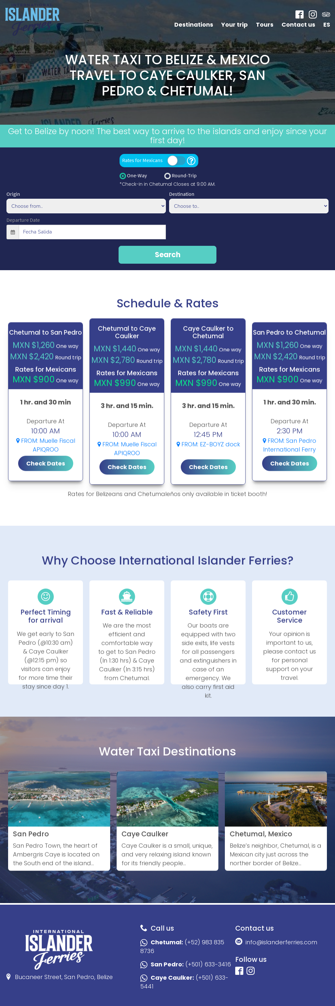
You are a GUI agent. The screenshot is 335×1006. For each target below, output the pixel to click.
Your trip (234, 24)
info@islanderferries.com (276, 942)
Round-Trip (180, 175)
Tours (264, 24)
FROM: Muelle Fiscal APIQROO (45, 478)
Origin (13, 194)
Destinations (193, 24)
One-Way (133, 175)
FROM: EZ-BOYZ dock (208, 478)
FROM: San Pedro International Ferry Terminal (289, 483)
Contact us (298, 24)
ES (326, 24)
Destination (181, 194)
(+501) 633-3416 (185, 964)
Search (167, 255)
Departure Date (23, 220)
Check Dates (45, 497)
